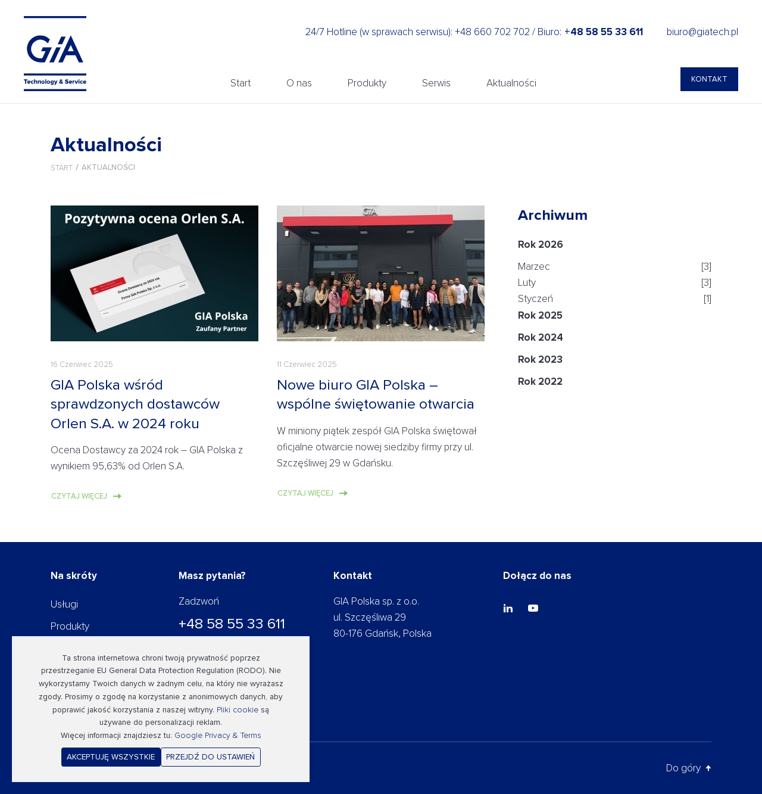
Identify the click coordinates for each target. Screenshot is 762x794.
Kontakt (709, 79)
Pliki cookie (237, 710)
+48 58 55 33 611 (232, 624)
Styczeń (535, 298)
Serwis (436, 83)
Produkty (367, 83)
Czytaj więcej (79, 496)
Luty (527, 282)
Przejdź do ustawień (210, 757)
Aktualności (511, 83)
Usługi (64, 604)
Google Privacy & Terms (217, 735)
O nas (299, 83)
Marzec (534, 266)
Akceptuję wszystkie (111, 757)
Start (240, 83)
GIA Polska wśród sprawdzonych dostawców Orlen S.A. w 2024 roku (135, 404)
